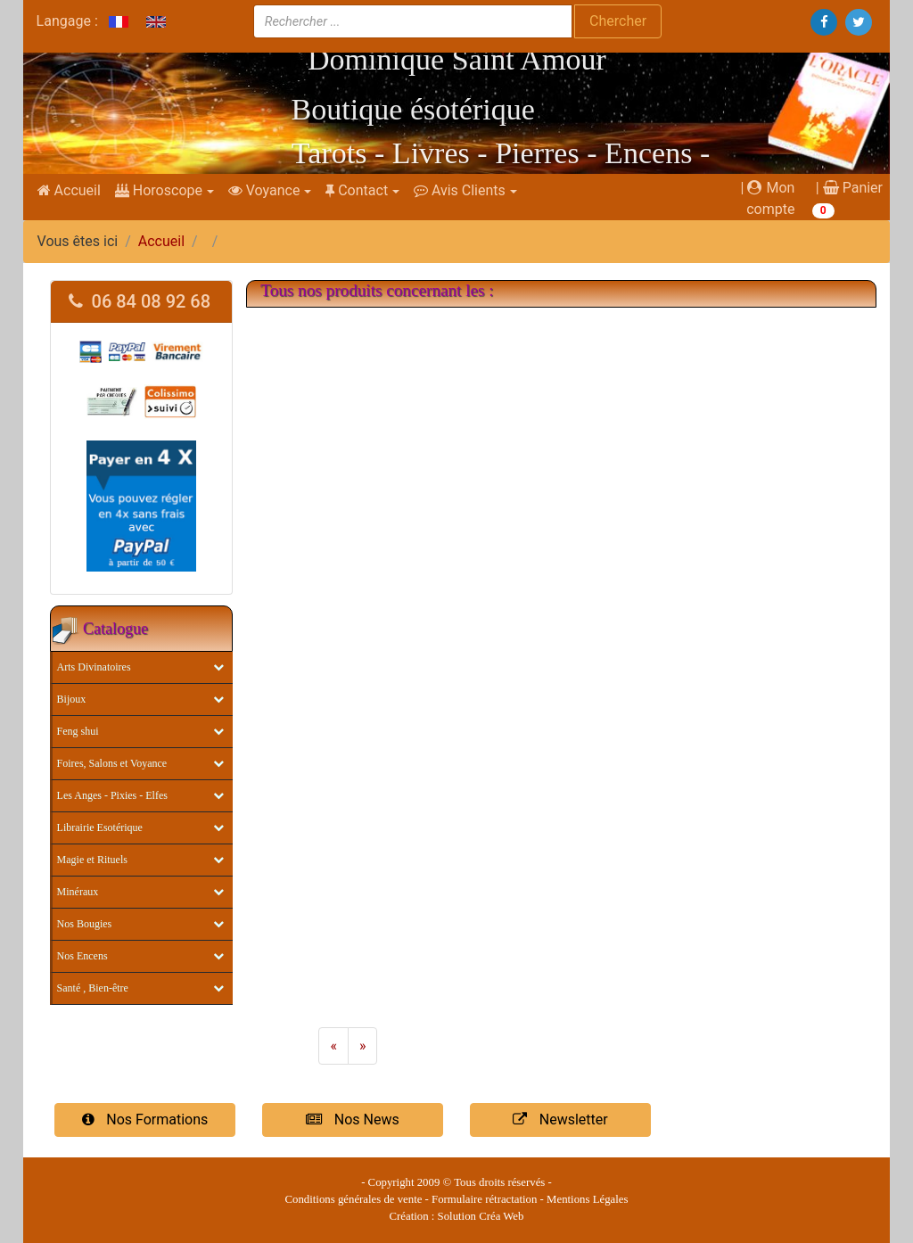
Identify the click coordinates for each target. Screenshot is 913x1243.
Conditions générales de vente (354, 1199)
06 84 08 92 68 (140, 301)
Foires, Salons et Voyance (112, 763)
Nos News (352, 1119)
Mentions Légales (587, 1199)
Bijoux (71, 699)
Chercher (617, 20)
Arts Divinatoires (94, 667)
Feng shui (78, 731)
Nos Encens (82, 956)
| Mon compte (768, 198)
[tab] (142, 302)
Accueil (69, 190)
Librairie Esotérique (100, 827)
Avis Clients (460, 190)
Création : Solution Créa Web (457, 1216)
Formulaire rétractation (484, 1199)
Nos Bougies (84, 924)
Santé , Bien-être (92, 988)
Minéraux (78, 891)
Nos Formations (145, 1119)
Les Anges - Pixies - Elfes (112, 795)
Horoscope (158, 190)
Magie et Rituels (92, 859)
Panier (853, 187)
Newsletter (560, 1119)
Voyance (264, 190)
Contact (356, 190)
